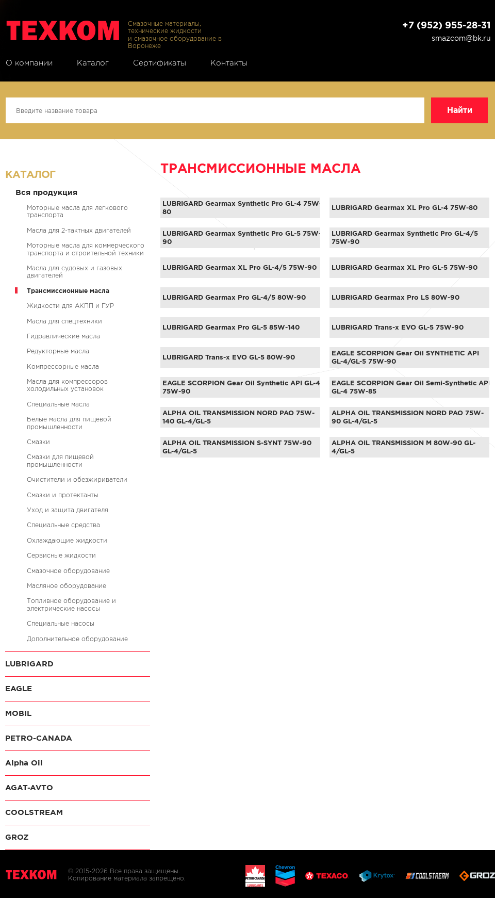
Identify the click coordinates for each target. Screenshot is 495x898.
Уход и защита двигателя (67, 510)
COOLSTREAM (34, 812)
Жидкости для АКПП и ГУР (70, 305)
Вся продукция (46, 192)
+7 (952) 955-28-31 (446, 25)
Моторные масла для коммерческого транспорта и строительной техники (85, 249)
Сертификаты (159, 63)
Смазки (38, 441)
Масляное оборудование (66, 585)
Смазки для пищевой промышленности (60, 460)
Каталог (93, 63)
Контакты (229, 63)
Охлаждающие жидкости (67, 540)
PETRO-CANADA (38, 737)
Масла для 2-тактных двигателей (79, 230)
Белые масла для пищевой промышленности (69, 423)
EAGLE (18, 688)
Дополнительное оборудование (77, 638)
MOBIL (18, 713)
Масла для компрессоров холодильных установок (67, 385)
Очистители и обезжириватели (77, 479)
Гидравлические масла (63, 336)
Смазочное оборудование (68, 570)
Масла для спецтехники (64, 321)
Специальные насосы (60, 623)
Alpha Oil (24, 762)
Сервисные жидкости (61, 555)
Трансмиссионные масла (68, 290)
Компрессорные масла (63, 366)
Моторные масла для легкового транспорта (77, 211)
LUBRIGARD (29, 663)
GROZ (17, 836)
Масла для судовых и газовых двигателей (74, 272)
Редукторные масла (58, 351)
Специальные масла (58, 404)
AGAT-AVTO (29, 787)
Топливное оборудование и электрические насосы (71, 604)
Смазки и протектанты (62, 495)
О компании (29, 63)
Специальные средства (63, 524)
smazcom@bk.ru (461, 38)
